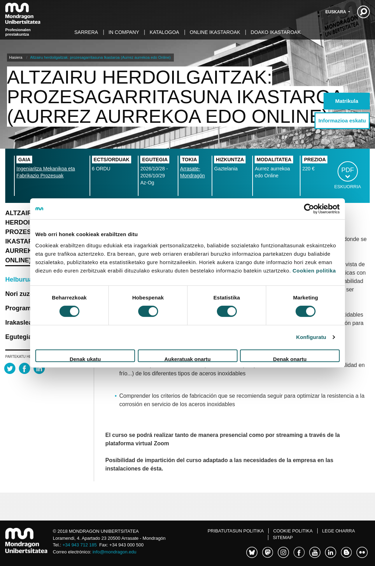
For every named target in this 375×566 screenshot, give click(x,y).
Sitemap (283, 537)
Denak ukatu (85, 359)
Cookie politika (293, 530)
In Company (123, 32)
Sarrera (86, 32)
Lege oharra (338, 530)
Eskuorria (347, 186)
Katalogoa (164, 32)
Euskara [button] (336, 11)
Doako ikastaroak (276, 32)
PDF (347, 170)
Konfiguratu (311, 337)
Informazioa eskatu (342, 120)
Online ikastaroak (215, 32)
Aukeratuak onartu (187, 359)
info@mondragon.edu (114, 551)
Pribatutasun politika (235, 530)
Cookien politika (314, 270)
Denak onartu (290, 359)
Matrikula (346, 101)
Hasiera (15, 57)
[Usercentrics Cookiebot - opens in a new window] (309, 209)
